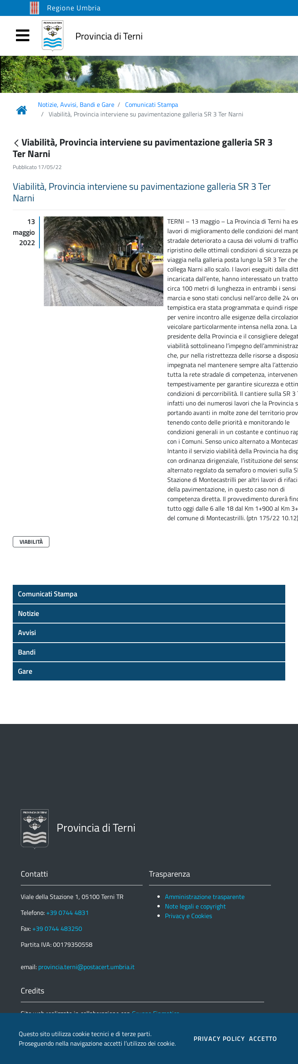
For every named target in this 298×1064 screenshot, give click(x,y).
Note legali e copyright (195, 906)
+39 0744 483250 (57, 928)
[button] (149, 594)
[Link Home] (21, 110)
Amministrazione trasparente (205, 896)
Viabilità (31, 541)
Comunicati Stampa (151, 104)
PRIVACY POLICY (219, 1038)
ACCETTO (263, 1038)
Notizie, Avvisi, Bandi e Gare (76, 104)
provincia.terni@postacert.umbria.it (86, 967)
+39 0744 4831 (67, 912)
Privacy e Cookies (188, 915)
